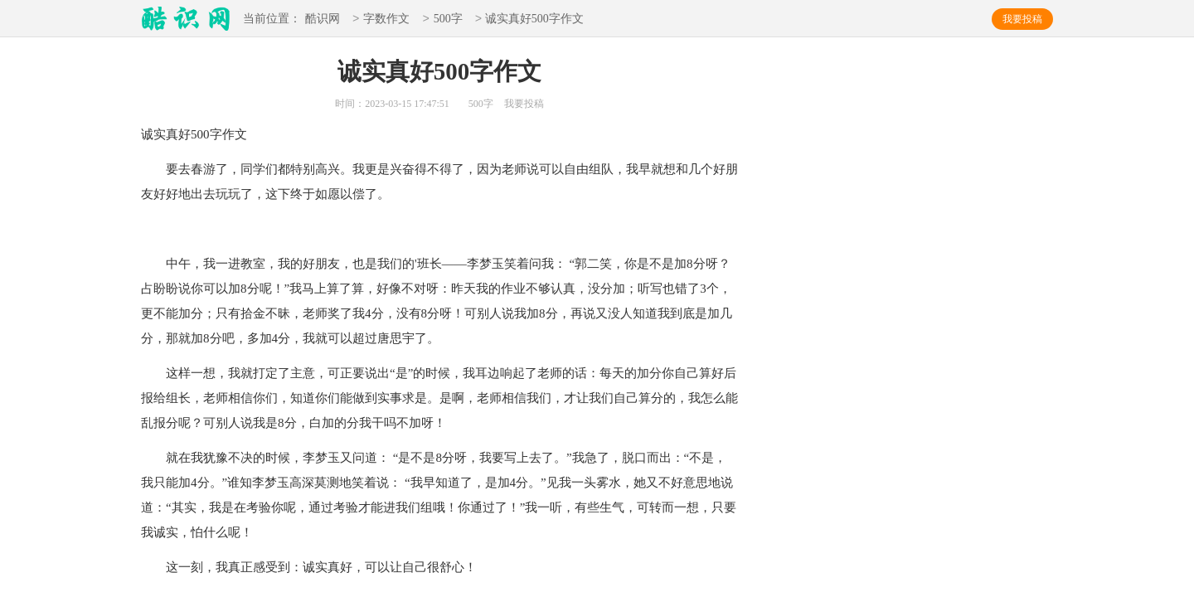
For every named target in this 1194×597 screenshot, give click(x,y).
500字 (448, 19)
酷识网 (322, 19)
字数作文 (386, 19)
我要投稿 (1022, 19)
